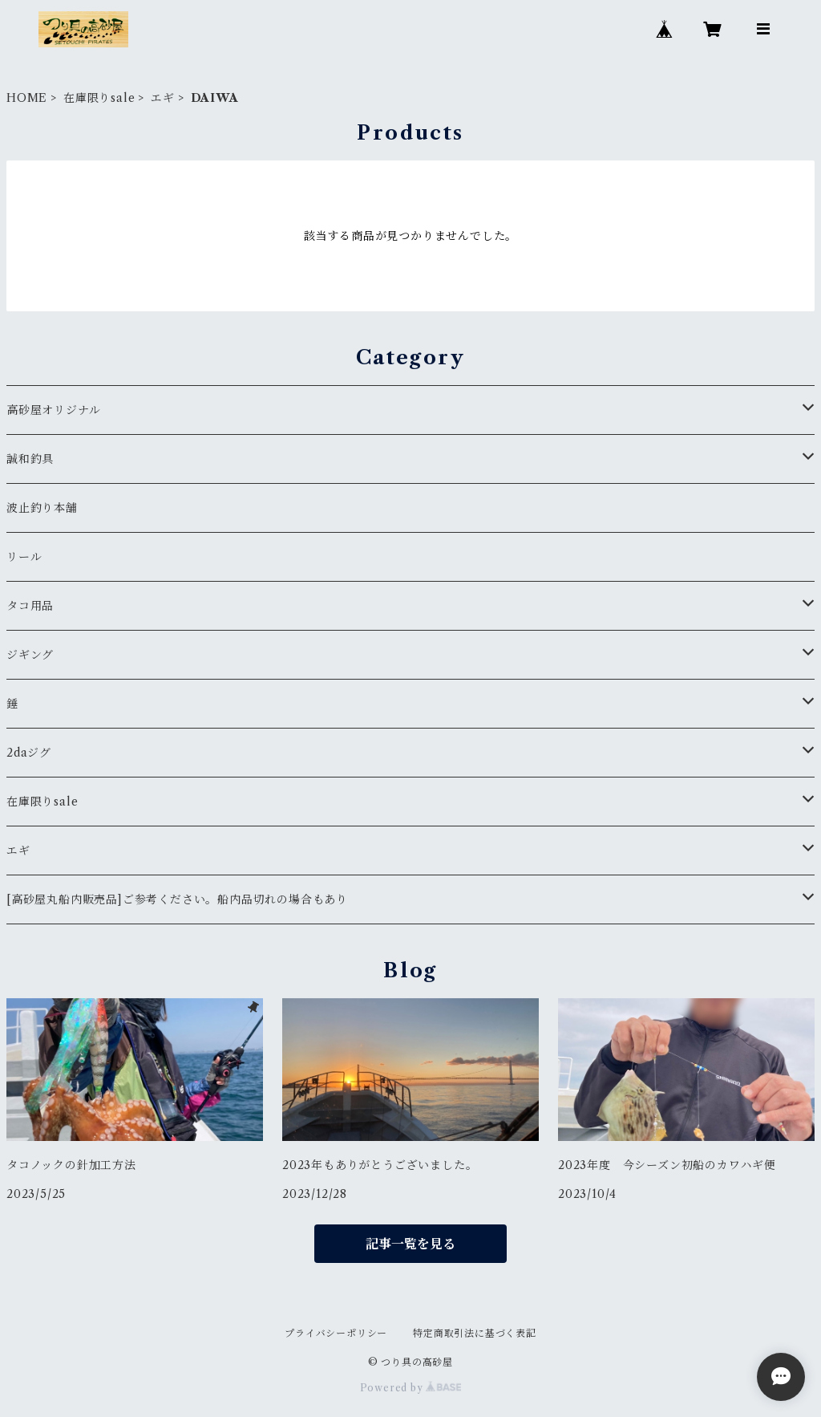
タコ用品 (30, 606)
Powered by (411, 1388)
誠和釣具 (30, 459)
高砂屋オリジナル (53, 410)
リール (24, 557)
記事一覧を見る (410, 1244)
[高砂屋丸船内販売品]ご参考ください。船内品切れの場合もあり (177, 899)
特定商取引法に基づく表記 (474, 1333)
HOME (26, 98)
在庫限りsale (99, 98)
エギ (163, 98)
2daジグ (28, 752)
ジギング (30, 655)
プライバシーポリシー (336, 1333)
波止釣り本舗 (48, 508)
